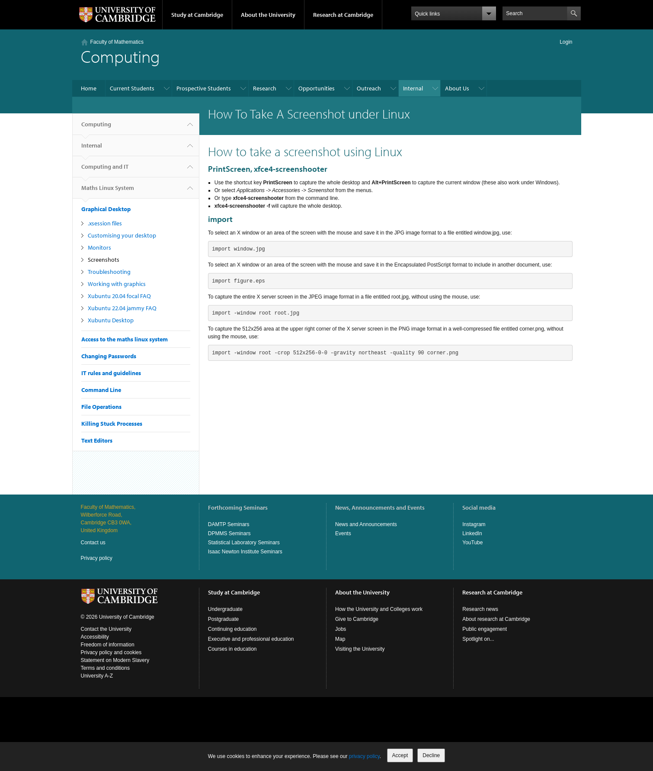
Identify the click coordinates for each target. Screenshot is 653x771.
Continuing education (232, 629)
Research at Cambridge (343, 15)
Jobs (340, 629)
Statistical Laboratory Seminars (244, 543)
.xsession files (105, 223)
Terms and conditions (105, 668)
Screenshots (103, 259)
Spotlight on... (478, 639)
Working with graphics (117, 284)
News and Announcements (366, 524)
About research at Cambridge (496, 619)
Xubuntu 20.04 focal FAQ (119, 296)
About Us (457, 88)
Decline (431, 755)
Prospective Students (203, 88)
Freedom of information (107, 645)
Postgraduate (223, 619)
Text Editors (96, 440)
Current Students (132, 88)
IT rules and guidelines (111, 373)
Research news (480, 609)
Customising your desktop (122, 235)
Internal (413, 88)
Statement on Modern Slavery (115, 660)
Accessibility (95, 637)
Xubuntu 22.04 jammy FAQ (122, 308)
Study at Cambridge (197, 15)
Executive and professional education (251, 639)
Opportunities (316, 88)
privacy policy (364, 756)
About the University (268, 15)
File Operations (101, 407)
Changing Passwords (108, 356)
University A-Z (97, 676)
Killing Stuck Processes (111, 423)
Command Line (101, 390)
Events (343, 533)
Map (340, 639)
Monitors (99, 247)
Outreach (369, 88)
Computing (96, 127)
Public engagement (484, 629)
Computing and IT (104, 170)
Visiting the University (360, 649)
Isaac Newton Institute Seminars (245, 552)
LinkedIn (472, 533)
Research (264, 88)
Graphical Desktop (106, 209)
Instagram (473, 524)
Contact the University (106, 629)
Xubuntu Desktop (111, 320)
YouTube (472, 543)
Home (88, 88)
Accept (400, 755)
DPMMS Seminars (229, 533)
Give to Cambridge (356, 619)
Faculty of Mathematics (117, 42)
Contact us (93, 543)
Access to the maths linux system (124, 339)
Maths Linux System (107, 191)
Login (566, 42)
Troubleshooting (109, 272)
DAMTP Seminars (229, 524)
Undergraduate (225, 609)
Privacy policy (96, 558)
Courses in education (232, 649)
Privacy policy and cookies (111, 652)
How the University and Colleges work (379, 609)
